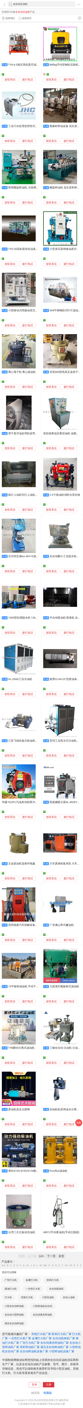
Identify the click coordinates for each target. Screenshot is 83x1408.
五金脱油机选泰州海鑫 (21, 863)
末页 (61, 1256)
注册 (48, 1384)
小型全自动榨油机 (14, 1306)
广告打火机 (11, 1280)
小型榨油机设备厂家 (61, 1351)
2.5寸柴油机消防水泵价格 (65, 494)
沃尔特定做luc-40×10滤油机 (24, 556)
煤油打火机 (11, 1288)
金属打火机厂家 (42, 1338)
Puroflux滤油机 (58, 1170)
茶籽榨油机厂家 (30, 1347)
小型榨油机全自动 (42, 1306)
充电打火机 (27, 1297)
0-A (3, 1265)
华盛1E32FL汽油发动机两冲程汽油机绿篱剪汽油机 (32, 802)
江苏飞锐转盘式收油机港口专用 (27, 740)
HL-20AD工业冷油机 (20, 679)
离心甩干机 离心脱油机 (22, 372)
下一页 (51, 1256)
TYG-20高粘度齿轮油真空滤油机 (27, 249)
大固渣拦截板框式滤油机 (64, 986)
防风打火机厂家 (62, 1334)
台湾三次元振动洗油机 (21, 1232)
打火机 (8, 1297)
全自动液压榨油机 (42, 1314)
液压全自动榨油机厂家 (54, 1347)
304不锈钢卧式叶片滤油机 (65, 310)
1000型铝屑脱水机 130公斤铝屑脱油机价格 (34, 617)
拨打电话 (27, 79)
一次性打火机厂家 (19, 1338)
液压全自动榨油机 (14, 1323)
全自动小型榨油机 (14, 1314)
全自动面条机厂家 (63, 1338)
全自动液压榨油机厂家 (54, 1342)
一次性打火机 (33, 1288)
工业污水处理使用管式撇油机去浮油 (29, 126)
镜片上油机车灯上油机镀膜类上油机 (29, 494)
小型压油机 (48, 1297)
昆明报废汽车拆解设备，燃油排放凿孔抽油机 (35, 925)
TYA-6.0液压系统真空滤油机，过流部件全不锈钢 (37, 64)
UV (66, 1265)
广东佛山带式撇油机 (62, 925)
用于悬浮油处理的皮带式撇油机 (27, 433)
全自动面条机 (56, 1288)
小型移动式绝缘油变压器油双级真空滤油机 (33, 310)
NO (45, 1265)
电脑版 (47, 1393)
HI (27, 1265)
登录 (34, 1384)
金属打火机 (32, 1280)
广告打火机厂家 (30, 1342)
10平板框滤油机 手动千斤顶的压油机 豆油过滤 (36, 986)
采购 (78, 1122)
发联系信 (10, 79)
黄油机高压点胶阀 (19, 1109)
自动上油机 (69, 1297)
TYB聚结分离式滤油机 (21, 1047)
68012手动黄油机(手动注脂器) (61, 1232)
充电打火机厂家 (41, 1334)
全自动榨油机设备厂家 (34, 1351)
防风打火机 (53, 1280)
